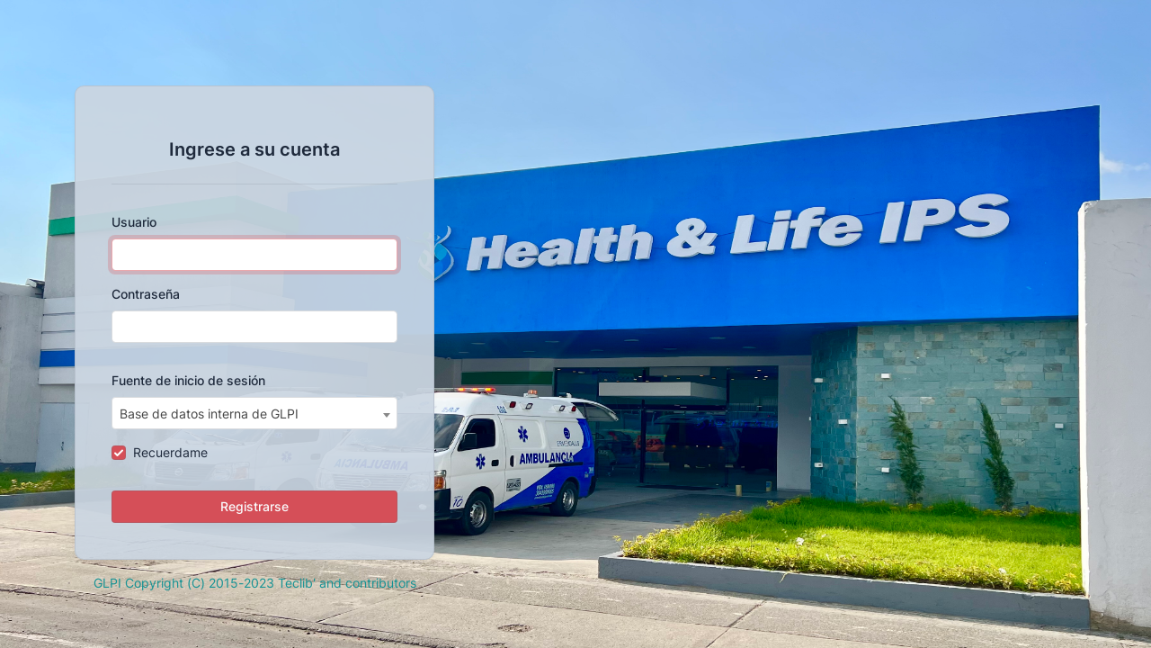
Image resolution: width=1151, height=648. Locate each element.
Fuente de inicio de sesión (188, 380)
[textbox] (254, 414)
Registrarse (254, 506)
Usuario (134, 222)
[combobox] (254, 413)
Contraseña (146, 294)
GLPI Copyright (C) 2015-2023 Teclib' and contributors (255, 582)
